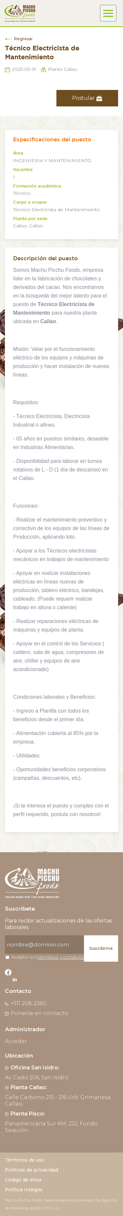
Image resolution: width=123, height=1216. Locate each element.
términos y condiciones (64, 957)
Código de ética (23, 1180)
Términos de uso (25, 1160)
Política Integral (23, 1190)
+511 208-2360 (25, 1003)
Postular (87, 98)
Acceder (16, 1041)
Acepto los (51, 957)
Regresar (19, 38)
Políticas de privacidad (31, 1170)
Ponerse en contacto (36, 1013)
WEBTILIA (50, 1208)
